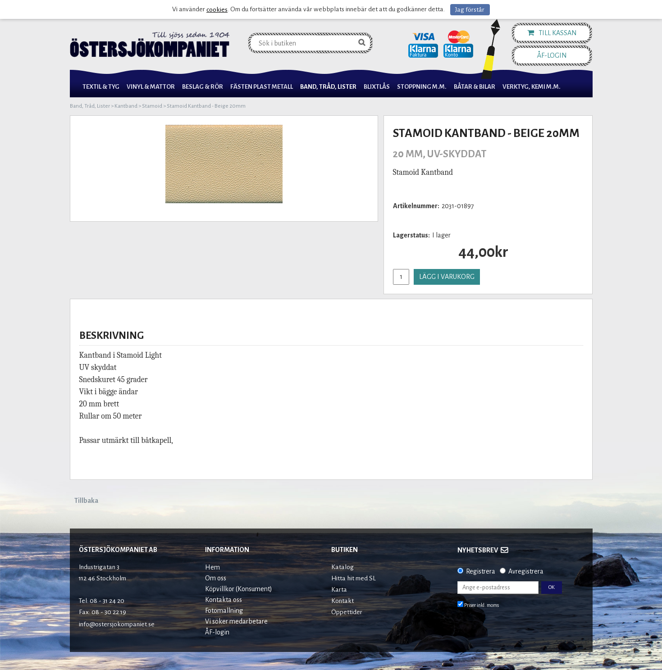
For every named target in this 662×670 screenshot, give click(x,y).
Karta (339, 589)
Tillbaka (86, 500)
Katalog (342, 567)
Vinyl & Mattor (151, 86)
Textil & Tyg (100, 86)
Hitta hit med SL (353, 578)
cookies (217, 9)
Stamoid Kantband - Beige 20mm (206, 106)
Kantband (125, 106)
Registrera (480, 571)
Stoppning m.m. (422, 86)
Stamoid (152, 106)
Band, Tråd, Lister (328, 86)
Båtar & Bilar (474, 86)
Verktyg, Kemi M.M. (531, 86)
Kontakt (342, 600)
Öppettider (346, 612)
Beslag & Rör (202, 86)
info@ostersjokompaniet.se (117, 624)
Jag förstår (469, 9)
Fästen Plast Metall (261, 86)
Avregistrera (525, 571)
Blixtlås (377, 86)
